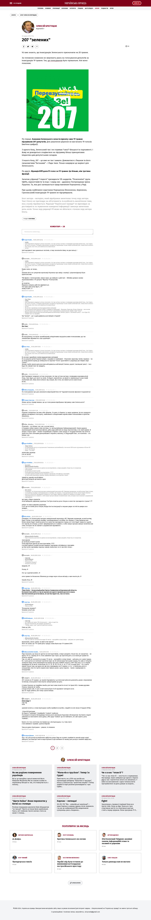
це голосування (55, 60)
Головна (40, 8)
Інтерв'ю (73, 8)
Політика (29, 218)
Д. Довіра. (17, 839)
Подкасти (104, 8)
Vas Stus (27, 346)
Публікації (56, 8)
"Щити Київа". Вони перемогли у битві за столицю (29, 802)
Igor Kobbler (28, 443)
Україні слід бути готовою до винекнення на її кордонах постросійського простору (70, 864)
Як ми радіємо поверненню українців (27, 774)
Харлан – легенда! (67, 801)
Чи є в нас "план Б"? (112, 772)
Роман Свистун (29, 400)
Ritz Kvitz (27, 516)
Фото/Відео (89, 8)
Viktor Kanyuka (29, 390)
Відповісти (24, 252)
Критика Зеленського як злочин (71, 839)
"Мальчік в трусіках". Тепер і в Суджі (73, 774)
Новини (48, 8)
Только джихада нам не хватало (116, 862)
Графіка (80, 8)
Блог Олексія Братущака (28, 15)
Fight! (104, 801)
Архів (111, 8)
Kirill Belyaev (28, 618)
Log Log (27, 588)
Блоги (97, 8)
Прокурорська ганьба (22, 862)
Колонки (65, 8)
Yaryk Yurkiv (28, 240)
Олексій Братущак (46, 26)
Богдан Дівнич (29, 735)
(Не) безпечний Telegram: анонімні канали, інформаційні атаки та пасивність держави (117, 841)
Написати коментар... (57, 231)
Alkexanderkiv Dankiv (31, 652)
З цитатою (31, 252)
